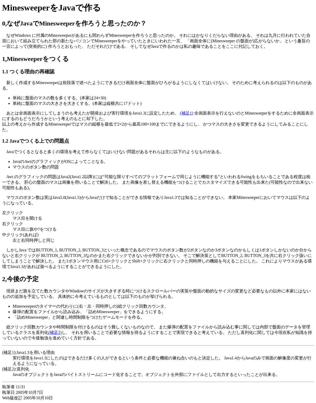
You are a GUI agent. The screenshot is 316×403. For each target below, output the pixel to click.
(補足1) (186, 113)
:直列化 (22, 369)
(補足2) (55, 332)
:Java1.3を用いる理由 (35, 352)
